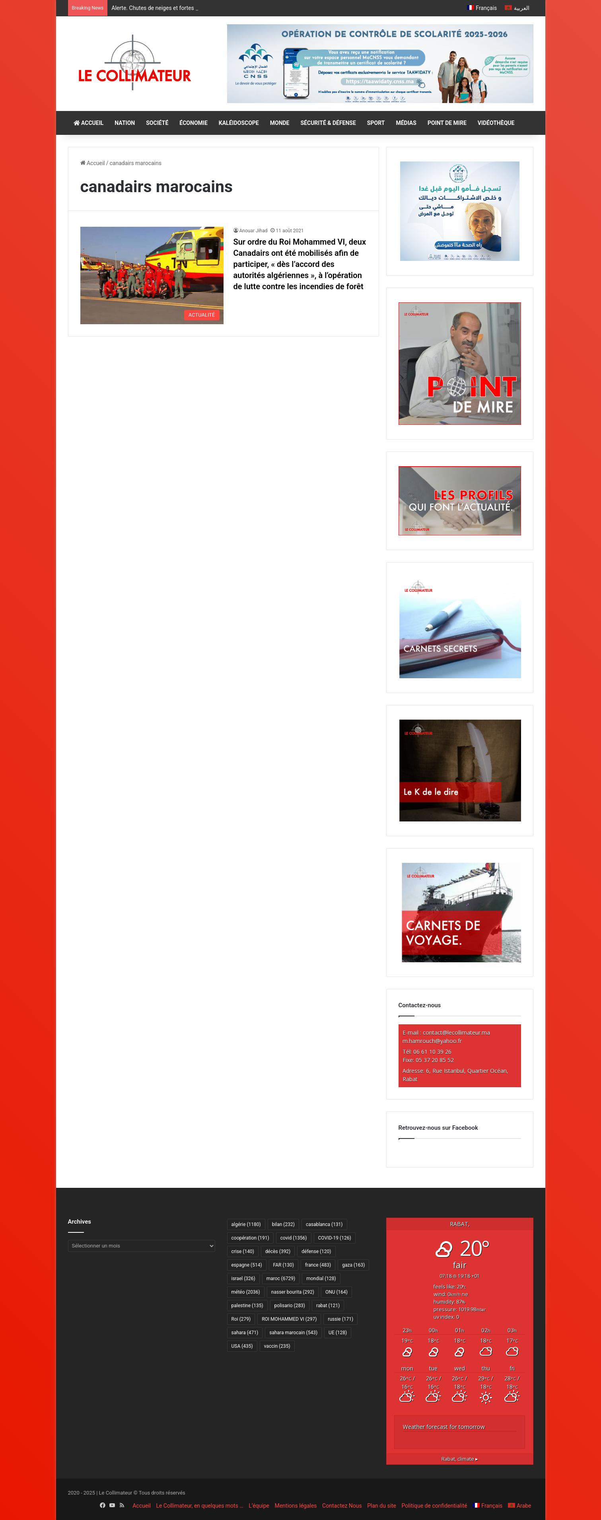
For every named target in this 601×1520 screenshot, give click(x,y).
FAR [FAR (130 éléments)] (283, 1265)
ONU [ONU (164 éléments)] (336, 1292)
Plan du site (381, 1505)
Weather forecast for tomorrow (444, 1426)
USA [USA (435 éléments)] (242, 1346)
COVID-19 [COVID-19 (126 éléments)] (334, 1238)
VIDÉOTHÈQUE (496, 123)
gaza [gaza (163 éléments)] (353, 1265)
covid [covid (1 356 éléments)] (293, 1238)
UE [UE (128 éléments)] (338, 1332)
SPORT (376, 123)
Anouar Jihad (253, 231)
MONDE (280, 123)
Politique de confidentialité (434, 1505)
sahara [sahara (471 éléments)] (245, 1332)
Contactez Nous (342, 1505)
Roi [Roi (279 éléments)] (241, 1319)
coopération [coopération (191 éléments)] (250, 1238)
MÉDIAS (406, 123)
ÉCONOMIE (193, 123)
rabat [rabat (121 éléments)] (328, 1305)
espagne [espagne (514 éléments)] (246, 1265)
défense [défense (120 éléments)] (316, 1251)
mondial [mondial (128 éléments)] (321, 1278)
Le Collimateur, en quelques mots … (199, 1505)
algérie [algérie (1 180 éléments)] (246, 1224)
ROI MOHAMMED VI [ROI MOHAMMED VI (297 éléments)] (289, 1319)
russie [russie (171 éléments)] (340, 1319)
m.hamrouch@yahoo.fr (432, 1041)
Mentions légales (295, 1505)
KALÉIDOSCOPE (239, 123)
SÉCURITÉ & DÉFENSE (328, 123)
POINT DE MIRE (447, 123)
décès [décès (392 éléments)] (277, 1251)
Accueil (92, 163)
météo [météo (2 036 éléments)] (245, 1292)
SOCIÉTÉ (157, 123)
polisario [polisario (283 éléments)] (289, 1305)
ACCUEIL (89, 123)
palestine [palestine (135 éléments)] (247, 1305)
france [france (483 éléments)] (318, 1265)
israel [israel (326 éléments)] (243, 1278)
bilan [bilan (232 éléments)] (283, 1224)
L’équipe (259, 1505)
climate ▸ (460, 1459)
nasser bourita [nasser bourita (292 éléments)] (292, 1292)
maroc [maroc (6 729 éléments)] (280, 1278)
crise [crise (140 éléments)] (242, 1251)
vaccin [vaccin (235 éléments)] (277, 1346)
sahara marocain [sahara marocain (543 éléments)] (293, 1332)
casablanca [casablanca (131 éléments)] (324, 1224)
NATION (125, 123)
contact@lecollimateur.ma (456, 1032)
